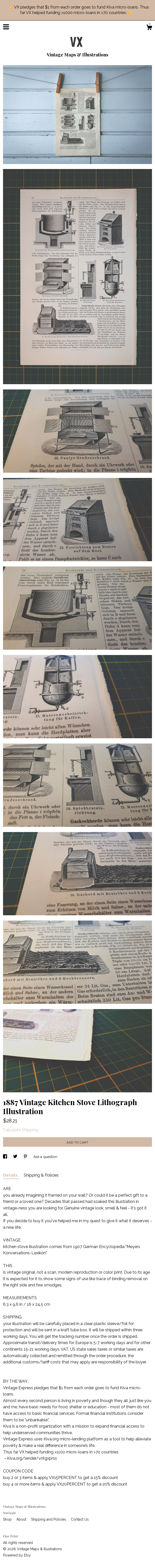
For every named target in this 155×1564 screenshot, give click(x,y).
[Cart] (149, 28)
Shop (8, 1519)
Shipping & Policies (41, 1175)
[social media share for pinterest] (25, 1157)
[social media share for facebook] (5, 1157)
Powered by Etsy (17, 1555)
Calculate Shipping (20, 1129)
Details (11, 1175)
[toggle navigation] (6, 26)
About (21, 1519)
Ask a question (45, 1157)
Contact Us (80, 1519)
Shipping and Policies (49, 1519)
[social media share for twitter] (15, 1157)
